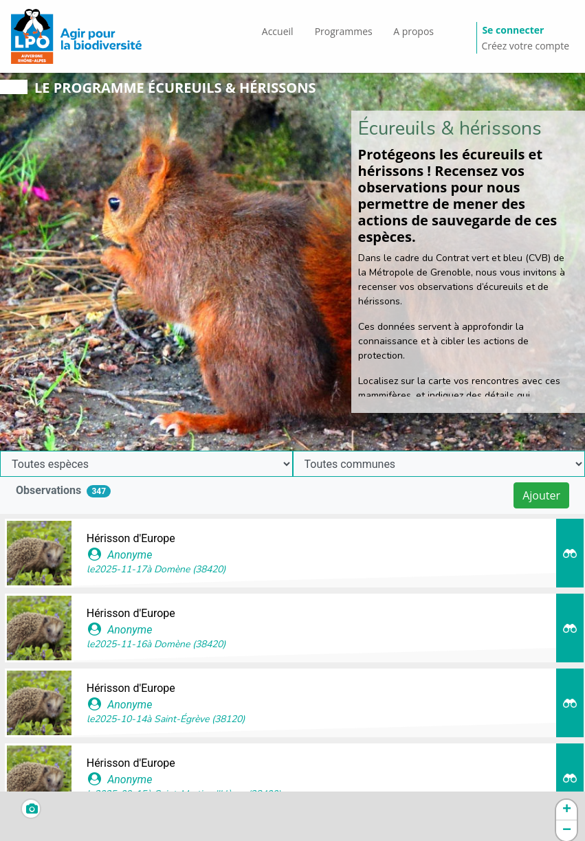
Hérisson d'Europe (131, 538)
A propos (413, 31)
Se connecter (513, 29)
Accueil (278, 31)
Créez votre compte (525, 45)
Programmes (344, 31)
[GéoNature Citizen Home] (76, 36)
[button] (566, 810)
